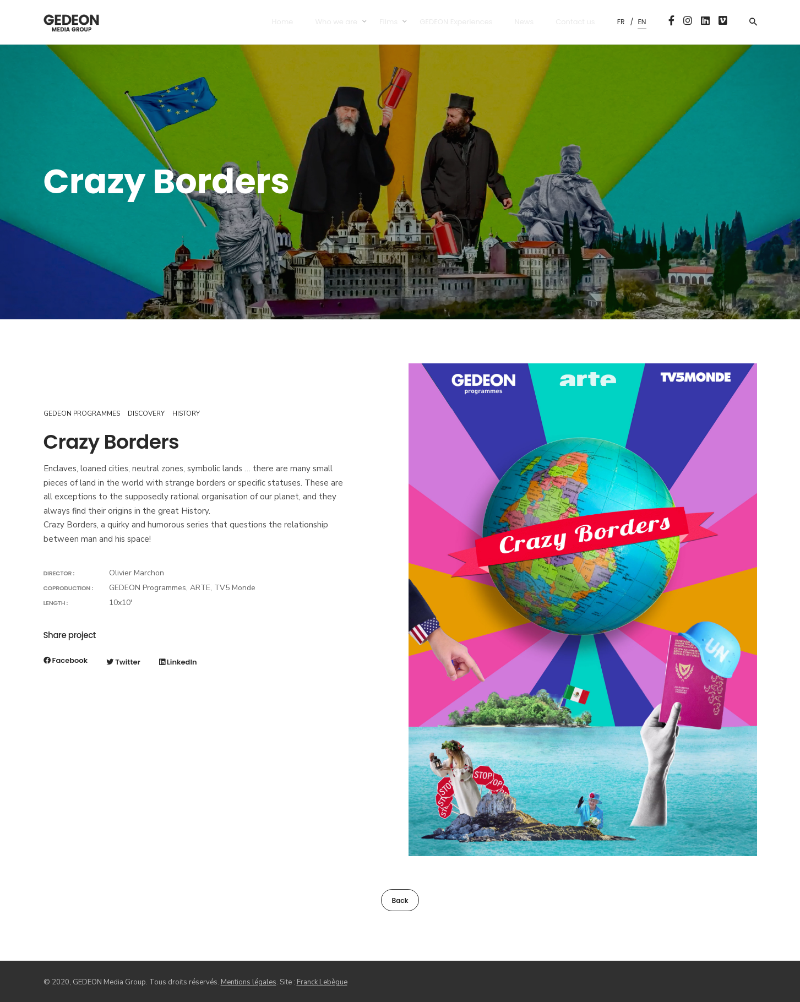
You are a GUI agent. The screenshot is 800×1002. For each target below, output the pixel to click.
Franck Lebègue (322, 982)
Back (399, 900)
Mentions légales (248, 982)
